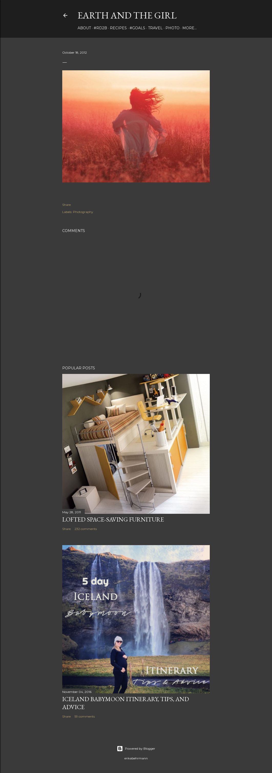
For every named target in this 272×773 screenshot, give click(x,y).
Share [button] (66, 205)
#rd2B (100, 28)
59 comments (85, 716)
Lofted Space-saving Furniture (113, 519)
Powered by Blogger (136, 749)
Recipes (118, 28)
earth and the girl (127, 15)
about (84, 28)
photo (172, 28)
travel (155, 28)
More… (189, 28)
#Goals (137, 28)
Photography (83, 212)
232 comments (86, 529)
